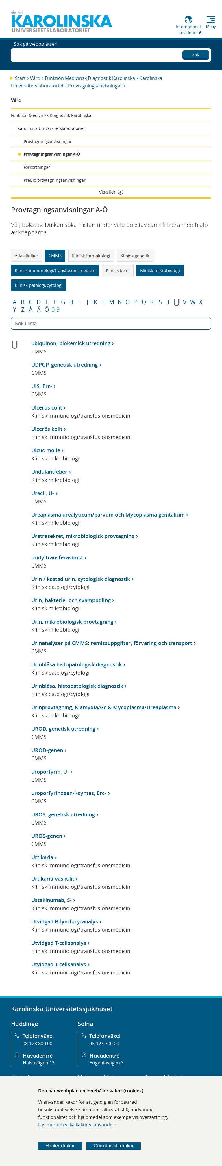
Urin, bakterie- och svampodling (71, 600)
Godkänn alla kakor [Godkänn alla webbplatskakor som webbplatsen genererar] (114, 1145)
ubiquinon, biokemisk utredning (70, 343)
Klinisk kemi (118, 270)
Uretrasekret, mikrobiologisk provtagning (82, 535)
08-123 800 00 (37, 1043)
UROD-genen (47, 750)
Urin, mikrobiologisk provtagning (72, 621)
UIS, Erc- (41, 386)
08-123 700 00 (104, 1043)
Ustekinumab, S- (51, 900)
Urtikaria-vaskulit (52, 878)
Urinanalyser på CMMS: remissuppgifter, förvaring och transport (111, 643)
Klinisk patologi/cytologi (38, 285)
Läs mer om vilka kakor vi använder (76, 1124)
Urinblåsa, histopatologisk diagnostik (77, 685)
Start (20, 78)
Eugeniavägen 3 (107, 1063)
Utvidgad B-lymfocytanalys (64, 921)
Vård (35, 78)
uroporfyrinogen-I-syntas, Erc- (68, 792)
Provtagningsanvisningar (95, 85)
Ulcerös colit (46, 407)
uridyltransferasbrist (57, 557)
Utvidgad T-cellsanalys (58, 942)
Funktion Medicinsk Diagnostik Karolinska (90, 78)
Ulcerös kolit (46, 428)
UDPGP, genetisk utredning (64, 364)
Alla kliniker (26, 255)
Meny (211, 26)
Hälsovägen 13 (39, 1063)
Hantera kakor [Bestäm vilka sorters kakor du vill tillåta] (60, 1145)
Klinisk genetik (135, 255)
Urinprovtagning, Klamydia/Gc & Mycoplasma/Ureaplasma (103, 707)
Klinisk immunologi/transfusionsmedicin (55, 270)
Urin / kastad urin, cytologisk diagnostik (80, 578)
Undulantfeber (49, 471)
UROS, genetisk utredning (63, 814)
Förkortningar (37, 167)
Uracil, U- (42, 493)
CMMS (55, 255)
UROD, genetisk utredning (63, 728)
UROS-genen (46, 835)
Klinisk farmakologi (91, 255)
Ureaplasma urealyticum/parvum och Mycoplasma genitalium (108, 514)
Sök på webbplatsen (36, 54)
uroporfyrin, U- (50, 771)
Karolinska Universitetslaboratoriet (51, 128)
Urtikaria (42, 857)
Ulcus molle (45, 450)
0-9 (55, 309)
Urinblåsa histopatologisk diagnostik (76, 664)
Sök (195, 53)
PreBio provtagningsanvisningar (55, 180)
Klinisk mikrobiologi (160, 270)
